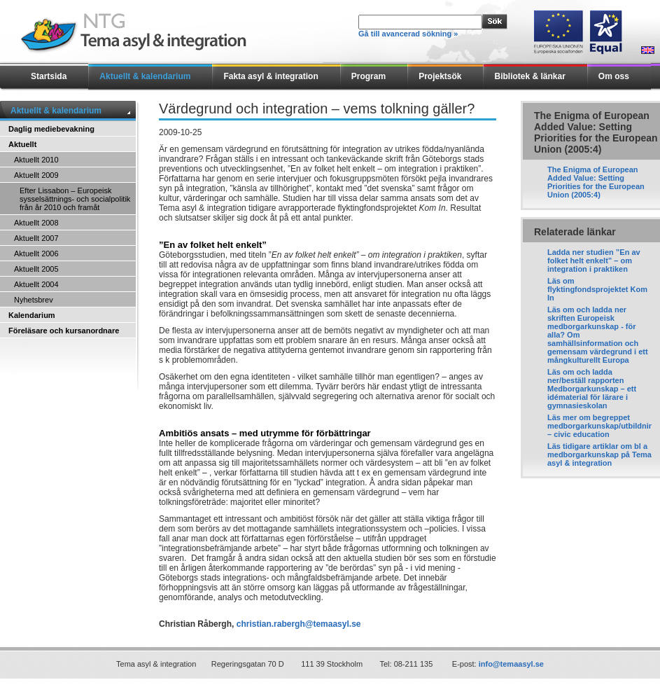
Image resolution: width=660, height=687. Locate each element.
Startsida (48, 76)
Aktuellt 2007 (36, 238)
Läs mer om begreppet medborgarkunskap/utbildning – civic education (602, 425)
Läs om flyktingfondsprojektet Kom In (597, 289)
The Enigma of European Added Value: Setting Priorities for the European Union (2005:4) (596, 182)
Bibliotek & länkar (529, 76)
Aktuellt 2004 (36, 284)
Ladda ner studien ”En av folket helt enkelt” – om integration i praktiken (593, 260)
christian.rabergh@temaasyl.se (299, 624)
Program (368, 76)
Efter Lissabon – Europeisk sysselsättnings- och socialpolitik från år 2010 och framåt (75, 198)
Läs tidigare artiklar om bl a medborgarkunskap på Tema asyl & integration (599, 454)
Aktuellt (22, 144)
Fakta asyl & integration (270, 76)
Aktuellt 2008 (36, 222)
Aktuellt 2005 (36, 269)
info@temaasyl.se (511, 664)
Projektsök (440, 76)
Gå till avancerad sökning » (408, 33)
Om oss (613, 76)
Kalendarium (31, 315)
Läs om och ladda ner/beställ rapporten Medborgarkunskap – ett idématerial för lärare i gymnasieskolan (591, 389)
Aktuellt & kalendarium (144, 76)
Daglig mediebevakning (51, 129)
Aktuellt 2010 (36, 159)
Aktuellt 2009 (36, 175)
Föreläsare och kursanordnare (63, 330)
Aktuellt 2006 (36, 253)
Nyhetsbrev (33, 300)
